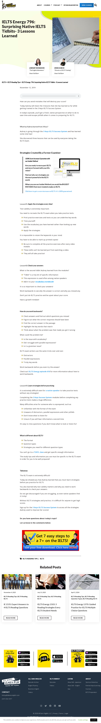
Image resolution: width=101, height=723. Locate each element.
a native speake (52, 390)
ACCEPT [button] (93, 720)
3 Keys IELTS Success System (55, 131)
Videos (30, 695)
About (38, 5)
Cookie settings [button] (83, 720)
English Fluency (33, 689)
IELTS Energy (55, 682)
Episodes (53, 685)
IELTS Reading (22, 596)
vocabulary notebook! (44, 282)
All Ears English (35, 682)
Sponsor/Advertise (67, 5)
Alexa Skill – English (74, 689)
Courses (45, 5)
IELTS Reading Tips (13, 82)
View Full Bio (34, 73)
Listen (70, 682)
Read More (11, 621)
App (69, 692)
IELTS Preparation (92, 695)
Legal (66, 716)
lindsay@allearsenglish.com (11, 698)
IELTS (4, 82)
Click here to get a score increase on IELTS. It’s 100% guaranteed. (50, 191)
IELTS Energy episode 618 (39, 371)
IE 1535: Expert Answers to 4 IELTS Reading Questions (16, 607)
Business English (33, 692)
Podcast (53, 5)
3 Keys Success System (42, 397)
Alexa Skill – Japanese (75, 685)
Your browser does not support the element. (50, 96)
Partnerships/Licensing (93, 689)
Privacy (55, 716)
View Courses (83, 5)
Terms (61, 716)
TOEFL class (39, 452)
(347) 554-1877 (7, 702)
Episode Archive (33, 685)
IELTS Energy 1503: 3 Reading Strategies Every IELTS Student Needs (50, 607)
